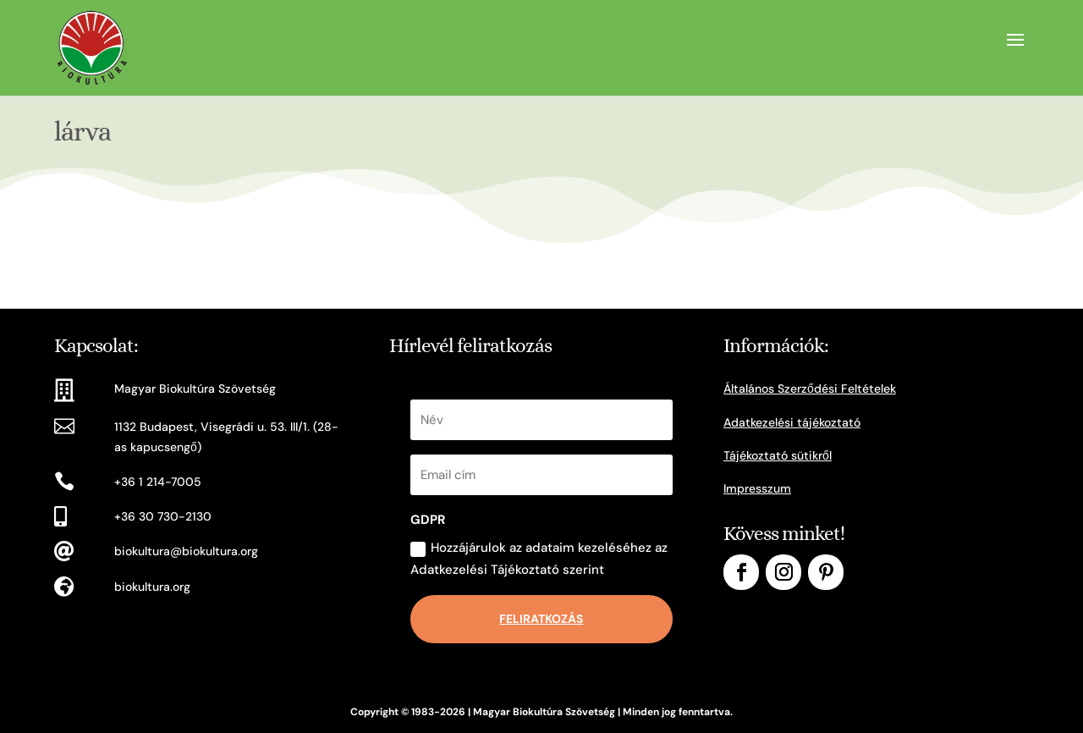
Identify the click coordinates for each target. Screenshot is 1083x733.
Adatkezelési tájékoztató (791, 422)
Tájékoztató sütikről (777, 455)
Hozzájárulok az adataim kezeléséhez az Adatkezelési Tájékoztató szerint (539, 558)
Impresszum (757, 488)
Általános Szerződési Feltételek (809, 388)
